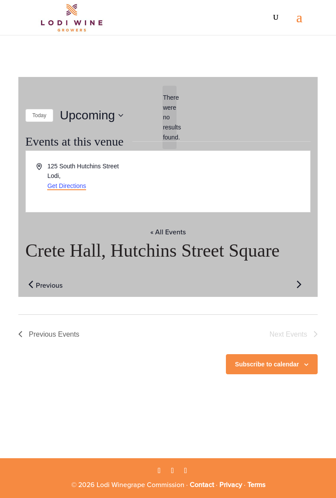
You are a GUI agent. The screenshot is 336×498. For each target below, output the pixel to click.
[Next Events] (299, 284)
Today (39, 115)
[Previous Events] (30, 284)
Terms (256, 485)
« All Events (168, 232)
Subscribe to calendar (267, 364)
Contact (202, 485)
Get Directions (66, 185)
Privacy (230, 485)
